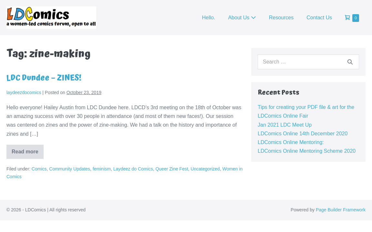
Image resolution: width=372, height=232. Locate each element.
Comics (39, 168)
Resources (281, 17)
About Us (242, 17)
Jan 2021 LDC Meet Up (285, 125)
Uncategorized (205, 168)
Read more (28, 154)
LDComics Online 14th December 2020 (302, 133)
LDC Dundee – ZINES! (43, 78)
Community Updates (69, 168)
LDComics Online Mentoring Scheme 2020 (307, 151)
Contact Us (319, 17)
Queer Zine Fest (171, 168)
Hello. (208, 17)
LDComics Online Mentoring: (291, 142)
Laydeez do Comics (133, 168)
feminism (102, 168)
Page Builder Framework (341, 209)
